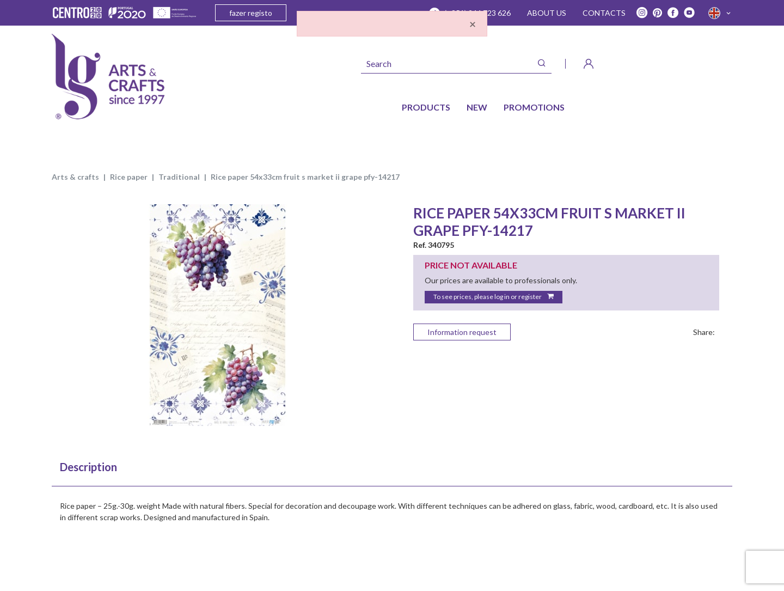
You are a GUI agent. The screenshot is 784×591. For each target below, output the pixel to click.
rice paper (129, 176)
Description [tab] (88, 466)
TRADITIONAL (179, 176)
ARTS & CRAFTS (75, 176)
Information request (462, 332)
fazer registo (250, 12)
